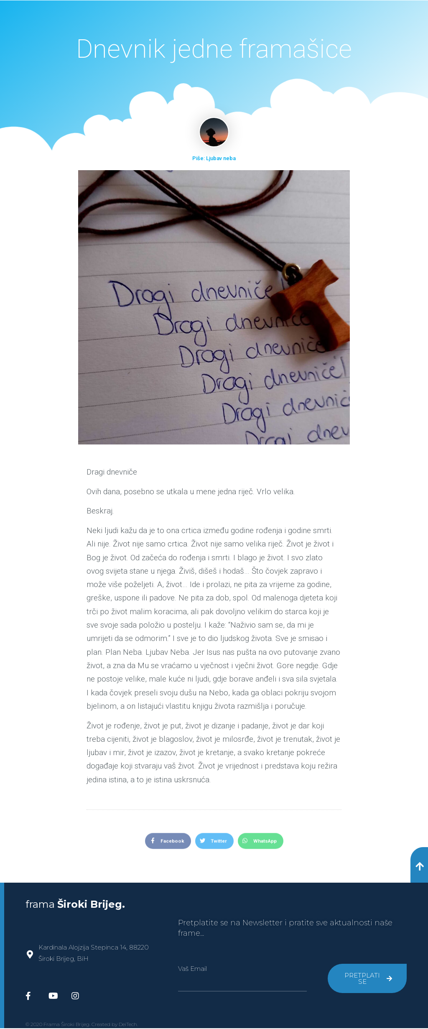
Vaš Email (192, 969)
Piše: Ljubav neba (214, 158)
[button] (419, 865)
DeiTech (128, 1025)
